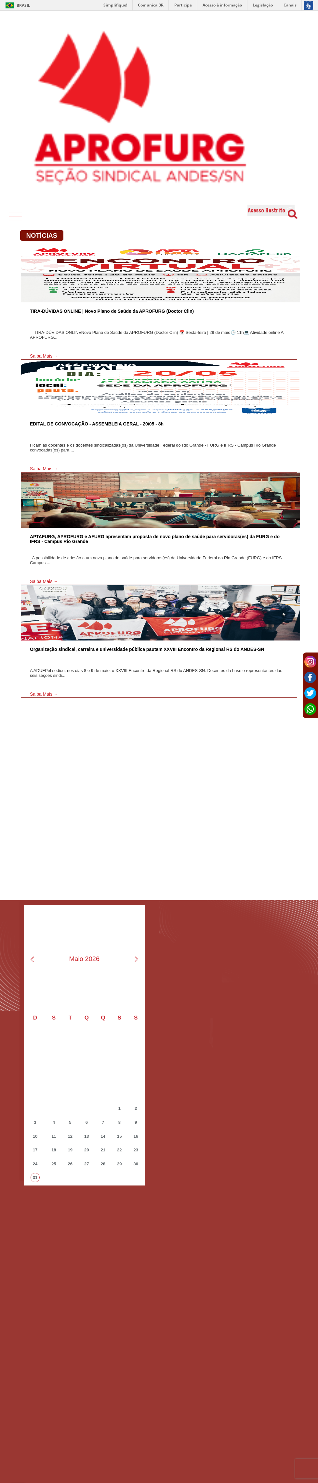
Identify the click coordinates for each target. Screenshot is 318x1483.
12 (70, 1136)
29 (119, 1163)
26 (70, 1163)
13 (86, 1136)
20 (86, 1149)
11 (53, 1136)
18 (53, 1149)
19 (70, 1149)
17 (35, 1149)
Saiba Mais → (44, 356)
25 (53, 1163)
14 (103, 1136)
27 (86, 1163)
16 (135, 1136)
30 (135, 1163)
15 (119, 1136)
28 (103, 1163)
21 (103, 1149)
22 (119, 1149)
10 (35, 1136)
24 (35, 1163)
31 (35, 1177)
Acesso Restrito (271, 210)
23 (135, 1149)
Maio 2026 (84, 958)
